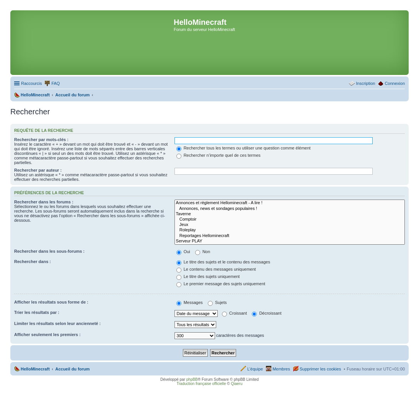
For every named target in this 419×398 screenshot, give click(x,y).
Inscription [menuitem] (365, 83)
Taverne (289, 214)
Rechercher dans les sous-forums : (49, 251)
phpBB (192, 379)
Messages (189, 302)
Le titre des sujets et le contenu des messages (223, 262)
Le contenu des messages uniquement (216, 269)
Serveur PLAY (289, 241)
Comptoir (289, 219)
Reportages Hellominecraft (289, 236)
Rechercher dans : (32, 261)
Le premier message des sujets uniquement (220, 283)
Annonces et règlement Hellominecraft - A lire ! (289, 203)
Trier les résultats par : (36, 312)
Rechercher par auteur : (38, 170)
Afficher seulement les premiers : (47, 334)
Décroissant (266, 313)
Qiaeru (236, 384)
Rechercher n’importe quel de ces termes (218, 155)
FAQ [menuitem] (55, 83)
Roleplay (289, 230)
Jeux (289, 224)
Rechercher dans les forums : (43, 202)
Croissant (234, 313)
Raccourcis (31, 83)
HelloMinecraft (35, 369)
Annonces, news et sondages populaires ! (289, 208)
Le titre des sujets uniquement (208, 276)
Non (202, 251)
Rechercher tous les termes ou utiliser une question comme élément (243, 148)
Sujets (217, 302)
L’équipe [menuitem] (255, 369)
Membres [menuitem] (281, 369)
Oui (183, 251)
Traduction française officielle (201, 384)
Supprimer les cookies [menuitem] (320, 369)
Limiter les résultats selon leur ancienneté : (57, 323)
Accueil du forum (72, 369)
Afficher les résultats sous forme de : (51, 302)
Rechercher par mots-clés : (41, 139)
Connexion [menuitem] (395, 83)
